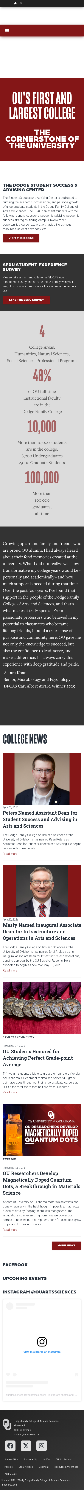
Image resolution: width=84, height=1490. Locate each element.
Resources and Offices (66, 1467)
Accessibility (11, 1459)
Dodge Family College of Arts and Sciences (36, 1421)
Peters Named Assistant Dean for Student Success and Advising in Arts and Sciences (40, 819)
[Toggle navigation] (7, 30)
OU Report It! (10, 1474)
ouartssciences (14, 1394)
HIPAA (46, 1459)
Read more (10, 854)
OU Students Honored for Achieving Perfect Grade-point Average (38, 1058)
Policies (8, 1467)
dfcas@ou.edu (9, 1484)
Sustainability (31, 1459)
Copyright (44, 1467)
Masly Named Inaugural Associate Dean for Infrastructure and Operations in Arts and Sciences (42, 931)
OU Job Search (63, 1459)
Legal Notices (26, 1467)
